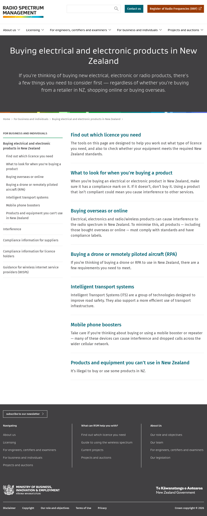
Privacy (102, 508)
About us (9, 30)
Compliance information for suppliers (30, 240)
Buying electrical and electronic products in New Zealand (26, 146)
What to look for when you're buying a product (33, 166)
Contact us (134, 9)
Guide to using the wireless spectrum (106, 442)
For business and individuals (137, 30)
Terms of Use (83, 508)
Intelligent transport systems (27, 197)
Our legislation (160, 457)
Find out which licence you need (29, 156)
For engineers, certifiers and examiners (78, 30)
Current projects (92, 450)
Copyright (28, 508)
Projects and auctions (183, 30)
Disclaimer (9, 508)
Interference (12, 229)
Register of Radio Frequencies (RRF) (173, 9)
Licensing (33, 30)
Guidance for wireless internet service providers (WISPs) (31, 269)
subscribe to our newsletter (23, 413)
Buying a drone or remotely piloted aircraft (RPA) (32, 187)
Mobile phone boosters (23, 205)
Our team (156, 442)
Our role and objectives (166, 435)
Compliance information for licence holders (29, 253)
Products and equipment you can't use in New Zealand (34, 215)
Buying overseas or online (25, 177)
